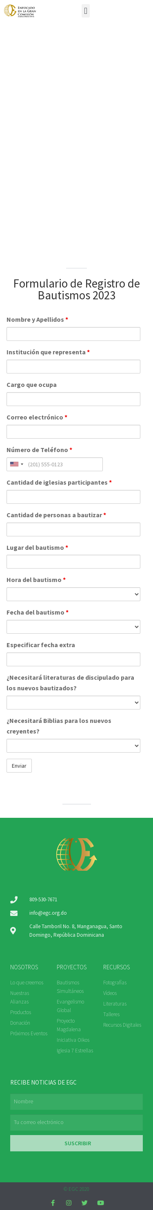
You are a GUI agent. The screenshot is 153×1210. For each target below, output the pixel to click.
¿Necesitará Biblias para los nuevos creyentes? (59, 725)
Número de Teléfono (39, 450)
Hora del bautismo (36, 579)
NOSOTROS (24, 967)
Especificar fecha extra (41, 645)
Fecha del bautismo (38, 612)
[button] (85, 11)
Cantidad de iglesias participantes (59, 482)
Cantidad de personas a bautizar (56, 515)
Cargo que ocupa (32, 384)
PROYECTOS (71, 967)
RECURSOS (116, 967)
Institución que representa (48, 352)
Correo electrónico (37, 417)
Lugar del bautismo (37, 547)
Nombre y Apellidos (37, 319)
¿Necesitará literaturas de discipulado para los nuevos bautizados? (70, 682)
